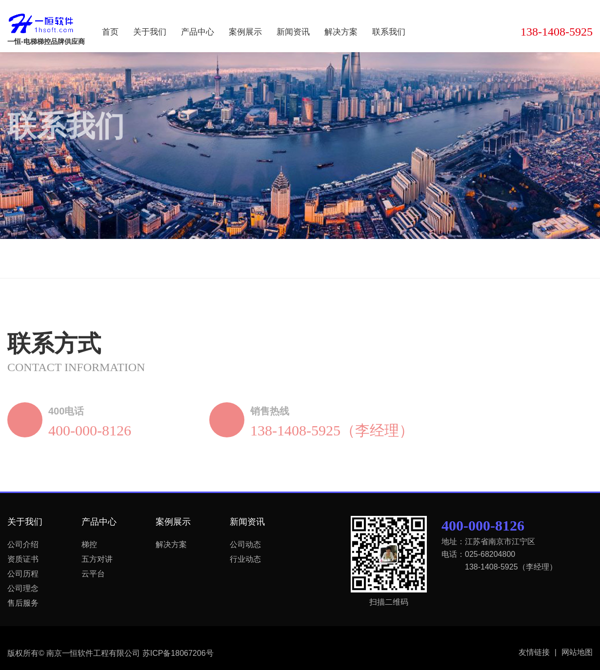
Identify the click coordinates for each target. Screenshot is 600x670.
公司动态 (245, 544)
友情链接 (538, 652)
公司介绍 (23, 544)
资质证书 (23, 559)
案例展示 (245, 32)
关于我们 (149, 32)
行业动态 (245, 559)
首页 (110, 32)
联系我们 (388, 32)
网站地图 (577, 652)
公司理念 (23, 588)
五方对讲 (97, 559)
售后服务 (23, 603)
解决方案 (341, 32)
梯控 (89, 544)
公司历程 (23, 574)
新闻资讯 (293, 32)
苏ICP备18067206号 (178, 653)
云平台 (93, 574)
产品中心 (197, 32)
